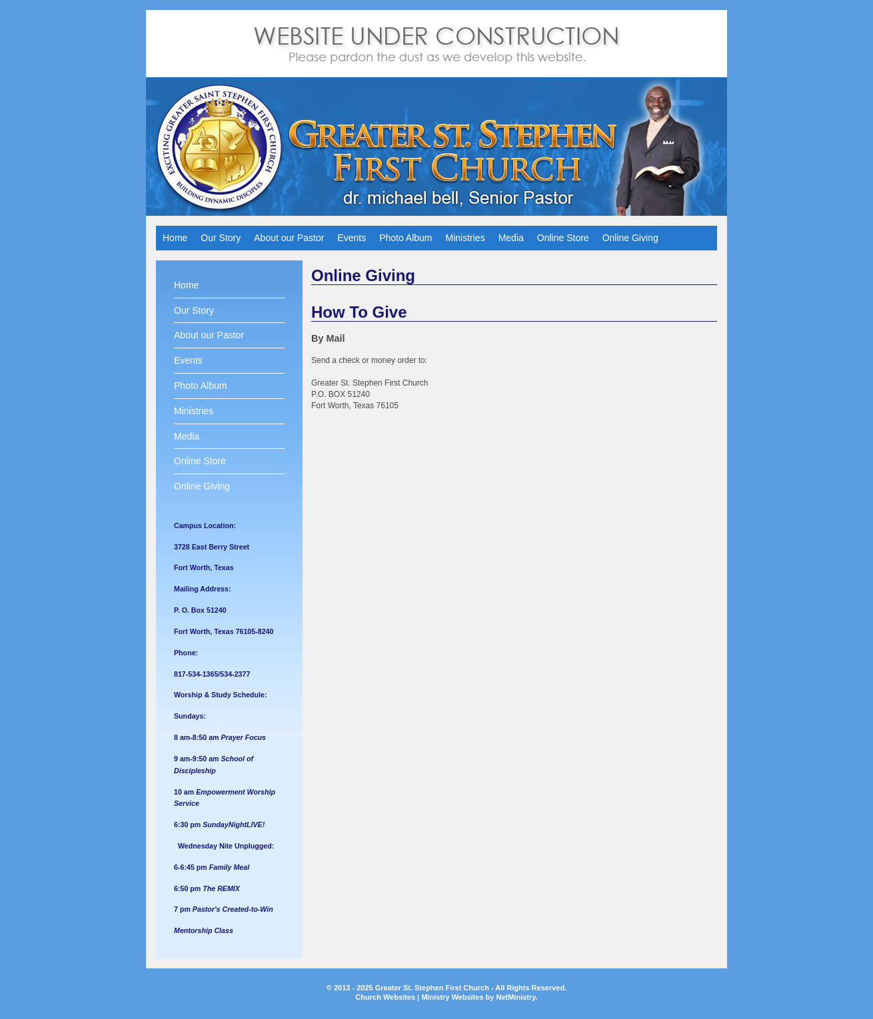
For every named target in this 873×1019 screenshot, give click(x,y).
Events (351, 237)
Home (175, 237)
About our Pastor (289, 237)
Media (511, 237)
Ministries (465, 237)
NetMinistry (515, 997)
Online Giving (630, 237)
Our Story (221, 237)
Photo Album (405, 237)
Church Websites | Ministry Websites (420, 997)
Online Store (563, 237)
